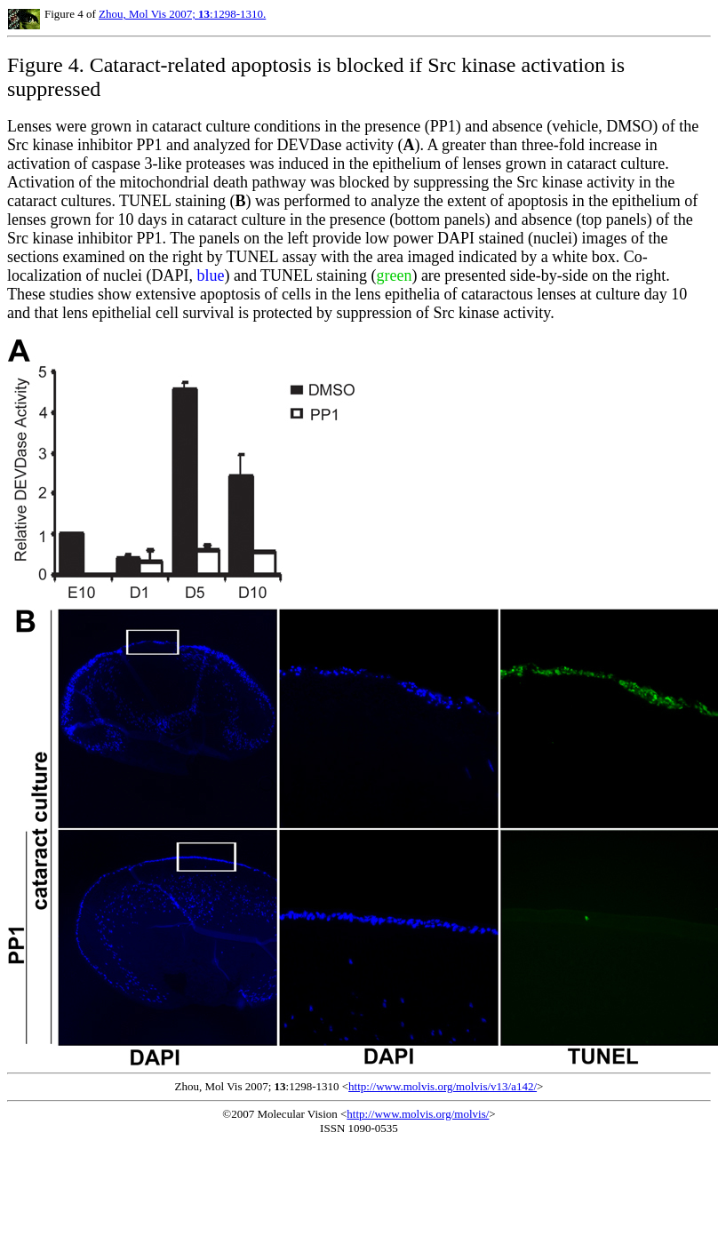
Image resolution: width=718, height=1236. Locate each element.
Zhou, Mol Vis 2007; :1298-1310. (182, 13)
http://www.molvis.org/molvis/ (418, 1113)
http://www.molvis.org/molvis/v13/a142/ (442, 1086)
